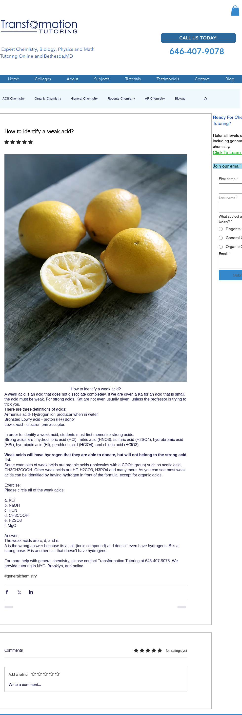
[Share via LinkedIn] (31, 592)
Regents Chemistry (121, 98)
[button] (235, 10)
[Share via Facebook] (6, 592)
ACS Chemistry (13, 98)
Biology (180, 98)
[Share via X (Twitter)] (19, 592)
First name (228, 178)
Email (224, 253)
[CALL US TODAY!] (198, 38)
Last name (228, 197)
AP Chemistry (155, 98)
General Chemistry (84, 98)
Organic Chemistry (48, 98)
